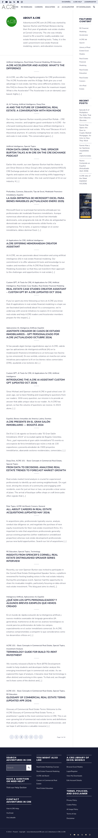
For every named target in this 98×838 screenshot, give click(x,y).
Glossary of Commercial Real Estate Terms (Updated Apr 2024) (35, 699)
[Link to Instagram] (22, 2)
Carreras (19, 191)
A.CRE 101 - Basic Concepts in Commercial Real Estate (39, 460)
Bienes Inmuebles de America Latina (29, 418)
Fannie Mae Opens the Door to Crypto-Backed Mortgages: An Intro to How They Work (85, 133)
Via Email (9, 813)
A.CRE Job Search (83, 41)
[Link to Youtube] (6, 2)
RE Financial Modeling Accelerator (83, 31)
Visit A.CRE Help (12, 808)
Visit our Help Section (16, 787)
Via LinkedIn (10, 817)
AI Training (13, 104)
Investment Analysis (14, 648)
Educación (28, 191)
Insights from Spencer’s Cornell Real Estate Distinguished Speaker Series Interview (32, 558)
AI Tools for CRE (24, 282)
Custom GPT (11, 282)
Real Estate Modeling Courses (47, 767)
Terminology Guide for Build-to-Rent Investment (31, 653)
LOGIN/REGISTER (90, 2)
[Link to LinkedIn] (10, 2)
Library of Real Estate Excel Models (84, 50)
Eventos (48, 418)
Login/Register (72, 771)
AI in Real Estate (82, 87)
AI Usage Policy (72, 809)
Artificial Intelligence (14, 62)
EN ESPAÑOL (66, 2)
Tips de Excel (38, 191)
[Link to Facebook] (2, 2)
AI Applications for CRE (16, 240)
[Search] (94, 7)
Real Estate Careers (83, 79)
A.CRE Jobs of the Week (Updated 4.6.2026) (84, 180)
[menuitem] (66, 2)
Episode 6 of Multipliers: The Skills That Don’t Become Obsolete (85, 115)
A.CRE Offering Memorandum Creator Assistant (31, 245)
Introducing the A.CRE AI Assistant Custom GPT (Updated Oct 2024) (35, 381)
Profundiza (10, 191)
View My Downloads (74, 776)
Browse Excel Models (75, 767)
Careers (34, 506)
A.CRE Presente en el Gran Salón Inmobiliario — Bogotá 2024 (28, 423)
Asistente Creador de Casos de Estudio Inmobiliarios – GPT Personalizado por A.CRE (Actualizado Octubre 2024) (33, 334)
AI (7, 104)
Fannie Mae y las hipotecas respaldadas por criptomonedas (85, 150)
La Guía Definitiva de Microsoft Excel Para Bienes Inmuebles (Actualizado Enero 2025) (35, 200)
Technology (35, 551)
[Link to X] (14, 2)
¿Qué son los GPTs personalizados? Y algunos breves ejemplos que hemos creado (31, 603)
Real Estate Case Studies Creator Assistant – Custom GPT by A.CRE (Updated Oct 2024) (36, 290)
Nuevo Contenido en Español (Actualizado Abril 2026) (84, 165)
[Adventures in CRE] (8, 7)
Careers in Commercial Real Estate (46, 782)
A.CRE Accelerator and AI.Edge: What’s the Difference (35, 67)
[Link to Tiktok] (18, 2)
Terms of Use (71, 814)
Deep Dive (40, 104)
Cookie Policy (72, 805)
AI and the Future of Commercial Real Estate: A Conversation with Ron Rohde (33, 109)
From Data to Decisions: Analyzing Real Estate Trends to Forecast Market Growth (36, 469)
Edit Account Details (74, 780)
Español (20, 195)
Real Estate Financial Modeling (37, 62)
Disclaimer (71, 818)
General (42, 506)
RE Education (55, 62)
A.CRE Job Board (23, 506)
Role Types (11, 506)
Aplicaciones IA (12, 328)
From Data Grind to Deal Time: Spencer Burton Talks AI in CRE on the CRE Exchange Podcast (36, 152)
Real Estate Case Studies (27, 286)
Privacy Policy (72, 800)
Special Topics (30, 146)
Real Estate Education (83, 71)
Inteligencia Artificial (28, 328)
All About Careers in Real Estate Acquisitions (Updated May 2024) (29, 511)
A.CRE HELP (77, 2)
